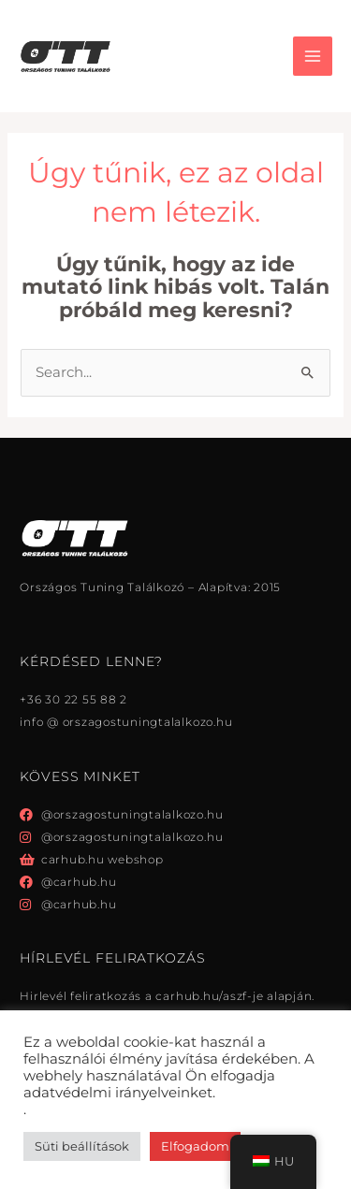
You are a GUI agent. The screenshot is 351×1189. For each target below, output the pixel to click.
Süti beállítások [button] (82, 1145)
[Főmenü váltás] (312, 56)
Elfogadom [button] (195, 1145)
